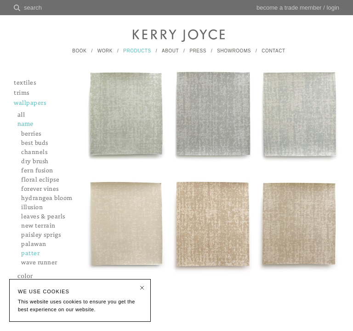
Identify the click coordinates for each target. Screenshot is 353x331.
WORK (105, 50)
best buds (34, 143)
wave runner (39, 262)
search (33, 8)
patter (30, 253)
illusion (32, 207)
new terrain (38, 226)
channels (34, 152)
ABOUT (170, 50)
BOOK (79, 50)
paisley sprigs (41, 235)
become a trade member (289, 7)
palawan (33, 244)
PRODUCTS (137, 50)
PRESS (197, 50)
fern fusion (37, 170)
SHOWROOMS (234, 50)
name (25, 123)
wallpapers (30, 103)
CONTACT (273, 50)
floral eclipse (40, 180)
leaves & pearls (43, 216)
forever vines (40, 189)
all (21, 114)
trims (21, 93)
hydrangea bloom (47, 198)
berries (31, 134)
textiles (25, 83)
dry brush (35, 161)
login (333, 7)
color (25, 276)
